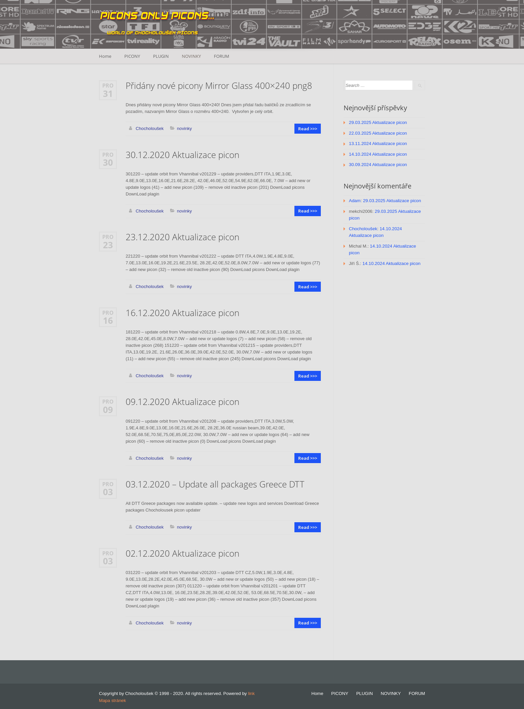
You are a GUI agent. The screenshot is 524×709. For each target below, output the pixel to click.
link (251, 692)
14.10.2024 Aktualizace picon (377, 153)
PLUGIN (161, 56)
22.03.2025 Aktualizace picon (377, 132)
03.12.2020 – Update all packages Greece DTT (215, 483)
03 (108, 491)
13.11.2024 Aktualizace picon (377, 143)
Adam (354, 199)
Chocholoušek (149, 128)
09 (108, 408)
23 (108, 244)
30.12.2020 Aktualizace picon (182, 154)
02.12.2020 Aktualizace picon (182, 552)
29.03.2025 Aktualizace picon (377, 122)
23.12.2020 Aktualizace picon (182, 237)
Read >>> (307, 129)
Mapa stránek (112, 698)
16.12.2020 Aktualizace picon (182, 312)
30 (108, 162)
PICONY (132, 56)
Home (105, 56)
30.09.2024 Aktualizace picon (377, 163)
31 (108, 93)
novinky (183, 128)
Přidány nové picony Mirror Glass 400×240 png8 (219, 86)
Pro (108, 85)
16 (108, 319)
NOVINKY (192, 56)
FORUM (223, 56)
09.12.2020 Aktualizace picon (182, 401)
